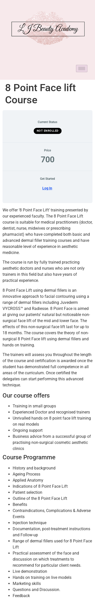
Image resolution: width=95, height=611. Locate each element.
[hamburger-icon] (81, 68)
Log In (47, 188)
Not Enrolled (48, 130)
